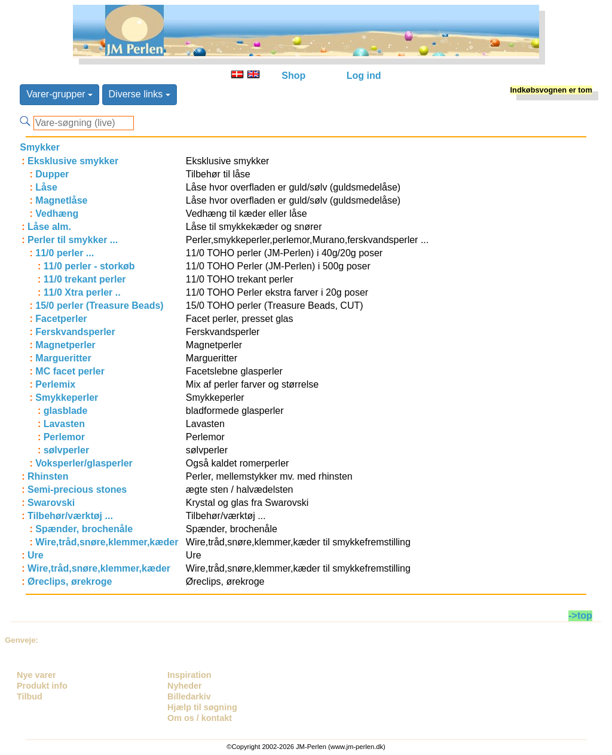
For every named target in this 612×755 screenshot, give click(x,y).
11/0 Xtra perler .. (82, 292)
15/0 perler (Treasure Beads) (99, 305)
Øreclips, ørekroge (69, 581)
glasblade (66, 411)
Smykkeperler (66, 397)
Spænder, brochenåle (84, 529)
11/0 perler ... (64, 253)
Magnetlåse (61, 200)
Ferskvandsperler (75, 332)
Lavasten (64, 424)
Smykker (40, 147)
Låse (46, 187)
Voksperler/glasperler (83, 463)
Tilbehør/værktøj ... (70, 516)
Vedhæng (56, 213)
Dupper (52, 174)
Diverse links (139, 94)
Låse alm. (49, 227)
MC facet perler (70, 371)
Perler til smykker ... (72, 240)
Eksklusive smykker (72, 161)
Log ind (364, 75)
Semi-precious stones (77, 489)
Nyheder (184, 685)
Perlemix (55, 384)
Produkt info (42, 685)
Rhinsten (47, 476)
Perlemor (64, 437)
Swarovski (51, 503)
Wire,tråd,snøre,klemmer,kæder (106, 542)
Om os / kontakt (199, 718)
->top (580, 615)
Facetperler (61, 319)
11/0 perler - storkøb (89, 266)
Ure (35, 555)
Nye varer (36, 675)
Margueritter (63, 358)
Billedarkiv (189, 696)
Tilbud (29, 696)
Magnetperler (65, 345)
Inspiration (189, 675)
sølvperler (66, 450)
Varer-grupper (59, 94)
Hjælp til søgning (202, 707)
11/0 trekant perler (85, 279)
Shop (293, 75)
